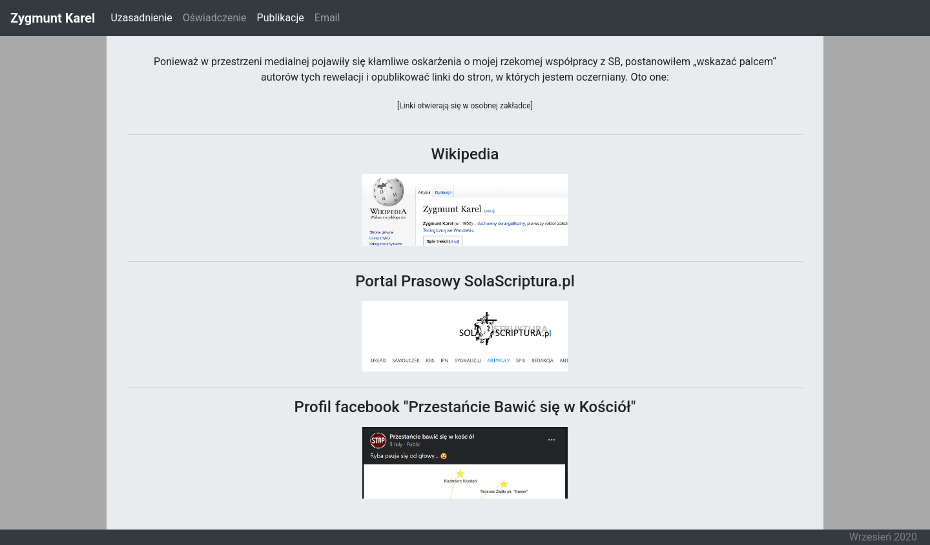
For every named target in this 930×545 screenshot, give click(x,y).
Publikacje (283, 17)
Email (327, 18)
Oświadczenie (215, 18)
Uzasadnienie (141, 18)
